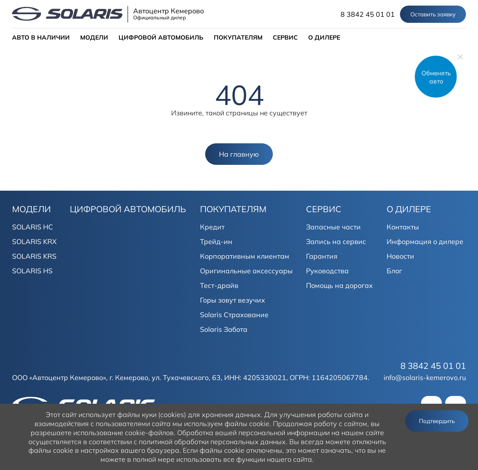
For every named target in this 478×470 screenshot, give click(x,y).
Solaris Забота (223, 329)
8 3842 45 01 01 (368, 14)
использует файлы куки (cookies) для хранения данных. (170, 414)
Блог (394, 270)
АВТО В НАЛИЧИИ (41, 37)
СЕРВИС (285, 37)
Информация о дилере (425, 241)
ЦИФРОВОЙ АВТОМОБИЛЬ (161, 37)
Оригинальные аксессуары (246, 270)
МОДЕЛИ (94, 37)
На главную (239, 154)
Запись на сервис (336, 241)
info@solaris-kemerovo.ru (425, 377)
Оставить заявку (433, 14)
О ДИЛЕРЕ (324, 37)
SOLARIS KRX (34, 241)
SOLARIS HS (32, 270)
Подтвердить (437, 420)
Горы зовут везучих (232, 300)
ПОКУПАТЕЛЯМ (238, 37)
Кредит (212, 227)
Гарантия (321, 256)
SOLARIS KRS (34, 256)
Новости (400, 256)
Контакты (403, 227)
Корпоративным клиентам (244, 256)
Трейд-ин (216, 241)
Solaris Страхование (234, 314)
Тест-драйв (219, 285)
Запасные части (333, 227)
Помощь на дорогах (339, 285)
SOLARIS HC (32, 227)
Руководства (327, 270)
